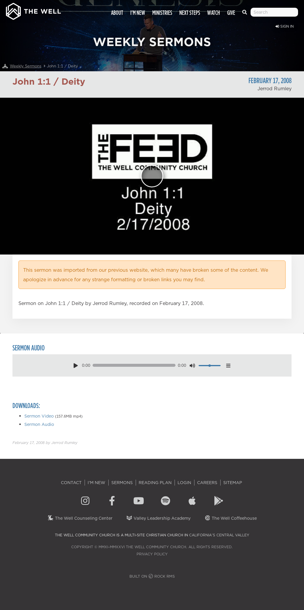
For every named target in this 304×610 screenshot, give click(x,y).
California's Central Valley (219, 535)
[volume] (210, 365)
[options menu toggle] (228, 365)
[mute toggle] (192, 365)
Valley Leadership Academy (158, 518)
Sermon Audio (39, 424)
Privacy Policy (152, 554)
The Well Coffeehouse (230, 518)
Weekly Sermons (25, 66)
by (44, 442)
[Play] (152, 176)
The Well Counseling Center (80, 518)
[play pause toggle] (75, 365)
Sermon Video (39, 416)
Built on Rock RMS (152, 576)
